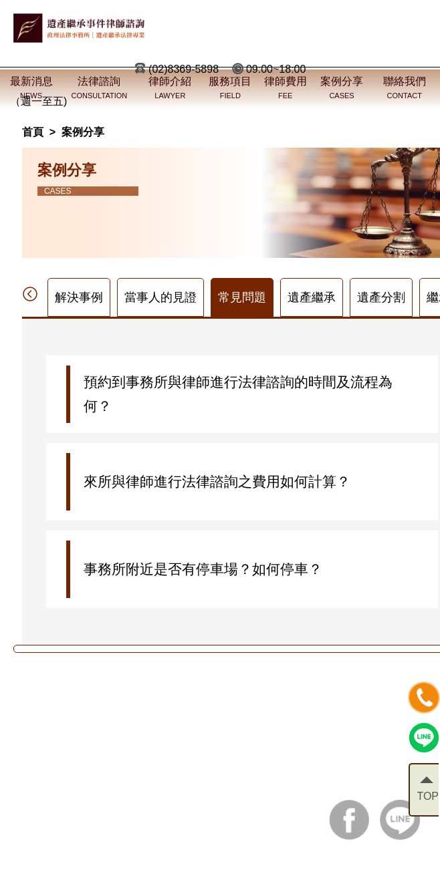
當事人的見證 (160, 297)
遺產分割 (381, 297)
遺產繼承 (312, 297)
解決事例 (79, 297)
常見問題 (242, 297)
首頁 (32, 132)
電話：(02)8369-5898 (81, 776)
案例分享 (83, 132)
